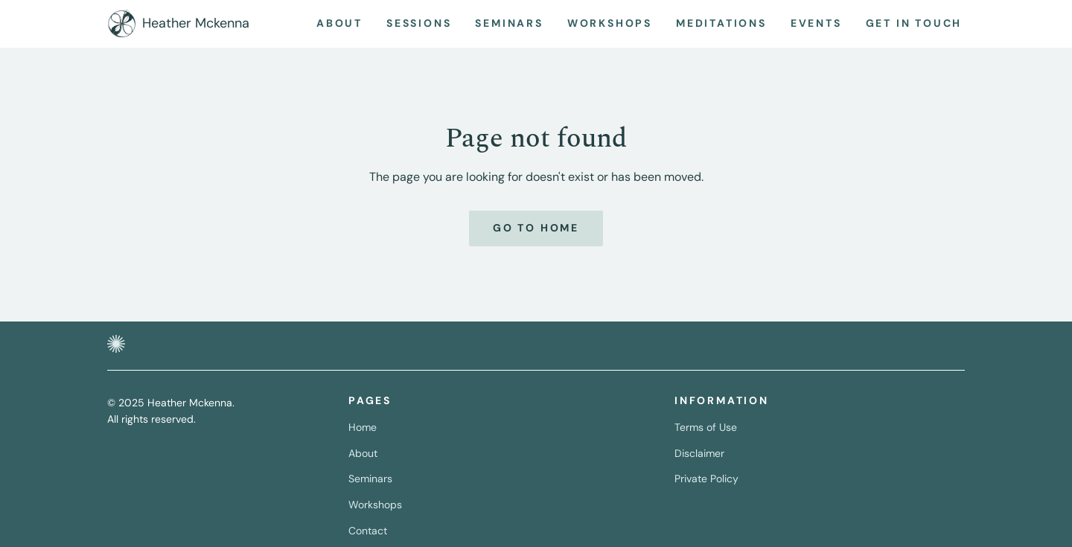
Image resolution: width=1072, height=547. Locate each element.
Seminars (370, 478)
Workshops (375, 504)
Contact (367, 530)
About (362, 453)
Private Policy (706, 478)
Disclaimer (699, 453)
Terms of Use (705, 427)
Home (362, 427)
